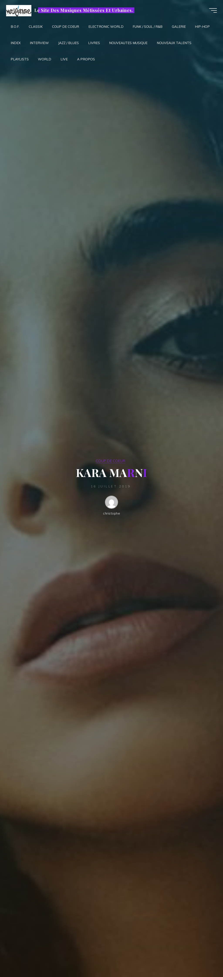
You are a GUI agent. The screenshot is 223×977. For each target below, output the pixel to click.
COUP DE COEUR (110, 461)
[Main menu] (212, 10)
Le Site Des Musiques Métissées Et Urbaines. (84, 10)
